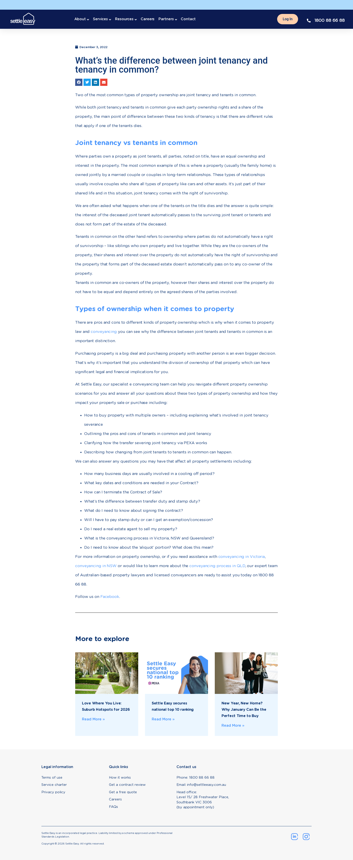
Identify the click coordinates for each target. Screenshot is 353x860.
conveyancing (104, 331)
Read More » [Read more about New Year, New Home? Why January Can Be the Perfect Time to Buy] (233, 725)
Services (100, 19)
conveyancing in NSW (96, 566)
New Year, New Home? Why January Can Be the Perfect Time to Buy (244, 709)
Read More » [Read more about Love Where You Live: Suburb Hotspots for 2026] (93, 719)
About (80, 19)
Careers (147, 19)
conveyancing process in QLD (217, 566)
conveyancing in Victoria (241, 556)
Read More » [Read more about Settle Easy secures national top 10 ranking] (163, 719)
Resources (124, 19)
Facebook (109, 596)
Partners (166, 19)
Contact (188, 19)
